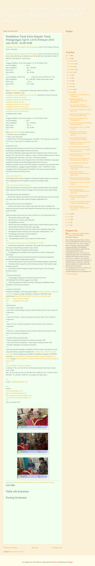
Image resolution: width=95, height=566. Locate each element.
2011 (69, 225)
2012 (69, 222)
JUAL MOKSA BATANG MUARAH (79, 147)
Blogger (71, 562)
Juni (70, 78)
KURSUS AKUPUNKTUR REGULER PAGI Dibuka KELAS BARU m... (79, 159)
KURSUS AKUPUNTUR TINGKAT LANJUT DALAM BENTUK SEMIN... (79, 197)
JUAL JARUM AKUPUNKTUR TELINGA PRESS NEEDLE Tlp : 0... (80, 105)
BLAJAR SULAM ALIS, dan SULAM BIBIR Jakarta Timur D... (79, 143)
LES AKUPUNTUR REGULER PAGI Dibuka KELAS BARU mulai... (79, 114)
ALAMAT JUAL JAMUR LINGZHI (79, 187)
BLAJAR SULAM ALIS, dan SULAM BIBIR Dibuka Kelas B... (79, 154)
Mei (70, 81)
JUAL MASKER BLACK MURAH (78, 163)
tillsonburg (55, 562)
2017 (69, 55)
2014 (69, 216)
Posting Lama (57, 548)
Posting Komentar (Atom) (17, 551)
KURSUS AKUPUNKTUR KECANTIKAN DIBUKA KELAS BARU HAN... (79, 208)
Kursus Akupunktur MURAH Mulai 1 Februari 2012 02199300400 (78, 234)
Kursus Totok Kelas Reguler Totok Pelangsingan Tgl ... (78, 119)
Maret (71, 86)
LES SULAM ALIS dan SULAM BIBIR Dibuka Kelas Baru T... (80, 150)
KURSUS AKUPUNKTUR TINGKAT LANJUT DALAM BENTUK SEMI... (80, 178)
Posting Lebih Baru (10, 548)
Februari (71, 89)
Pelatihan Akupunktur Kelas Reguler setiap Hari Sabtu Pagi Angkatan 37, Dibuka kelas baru (45, 15)
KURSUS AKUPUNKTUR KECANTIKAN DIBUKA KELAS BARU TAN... (79, 173)
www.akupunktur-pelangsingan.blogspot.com (18, 397)
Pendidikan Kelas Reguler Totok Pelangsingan (22, 47)
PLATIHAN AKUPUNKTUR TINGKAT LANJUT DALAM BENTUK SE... (80, 202)
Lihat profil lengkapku (72, 274)
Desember (72, 61)
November (72, 63)
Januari (71, 92)
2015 (69, 214)
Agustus (71, 72)
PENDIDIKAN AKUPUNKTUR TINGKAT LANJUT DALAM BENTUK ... (78, 133)
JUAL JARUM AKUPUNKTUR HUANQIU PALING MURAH (78, 138)
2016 (69, 58)
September (72, 69)
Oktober (71, 66)
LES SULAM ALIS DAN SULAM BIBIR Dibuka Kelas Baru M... (80, 123)
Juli (70, 75)
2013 (69, 219)
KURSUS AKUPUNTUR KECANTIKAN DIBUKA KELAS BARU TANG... (79, 167)
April (71, 83)
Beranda (35, 548)
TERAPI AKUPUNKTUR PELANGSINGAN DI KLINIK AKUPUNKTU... (78, 100)
